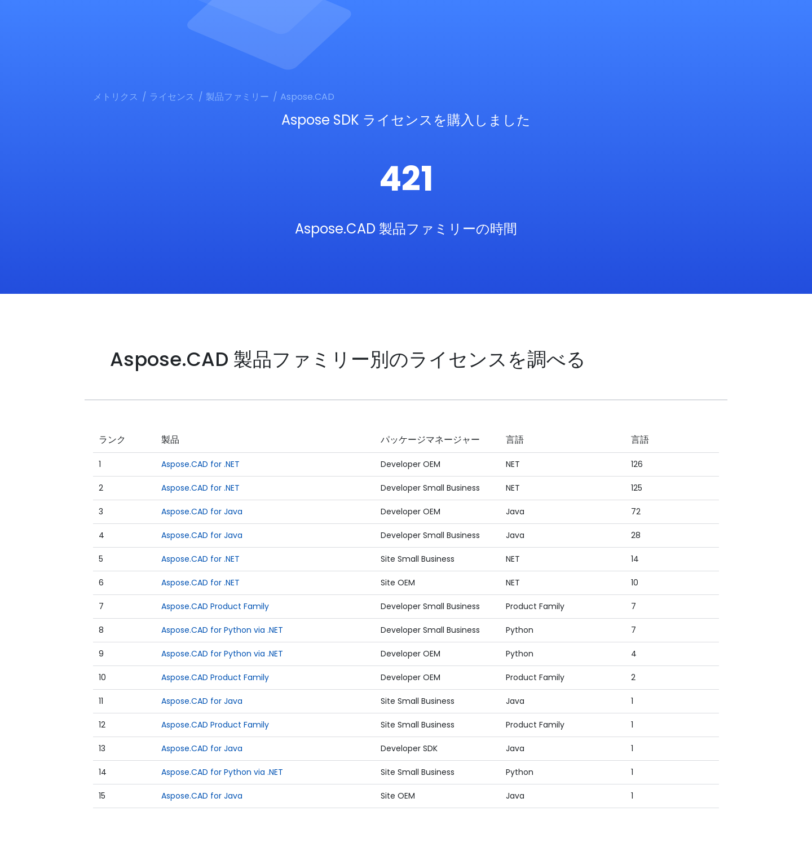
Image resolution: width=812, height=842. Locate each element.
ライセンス (172, 96)
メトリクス (115, 96)
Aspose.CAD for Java (201, 511)
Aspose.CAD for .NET (200, 464)
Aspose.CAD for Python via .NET (222, 630)
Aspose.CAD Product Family (215, 606)
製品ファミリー (237, 96)
